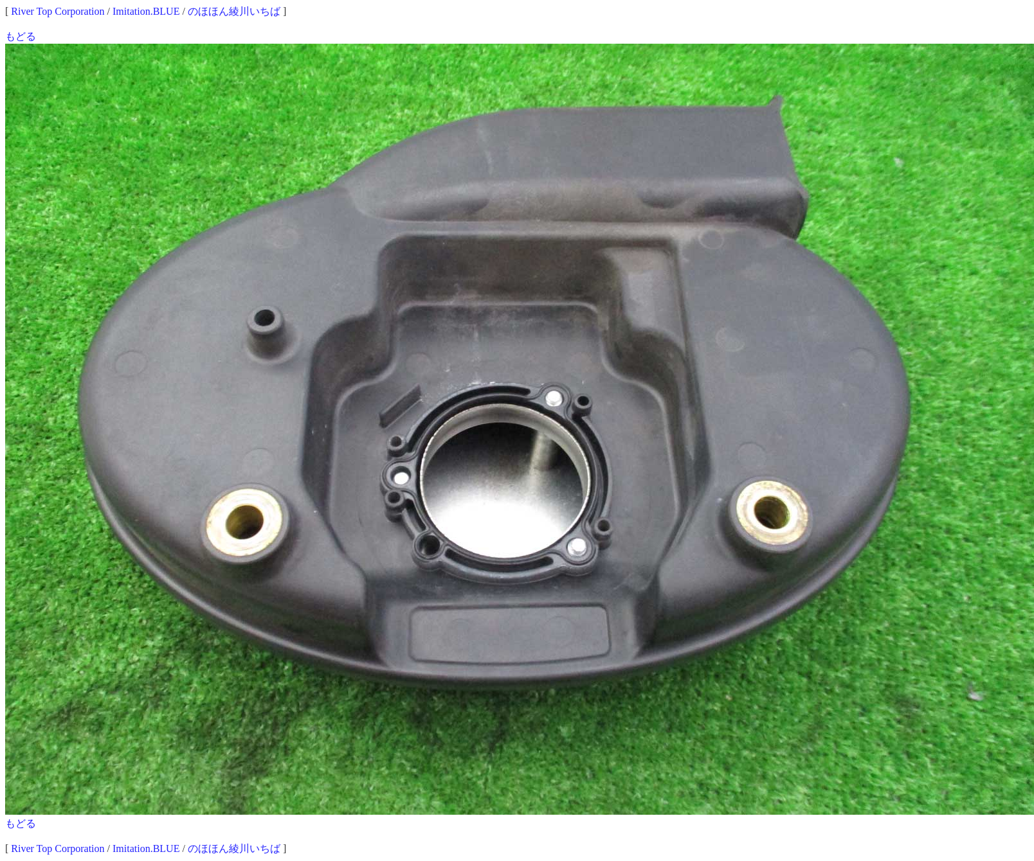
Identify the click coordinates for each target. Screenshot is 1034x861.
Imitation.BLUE (146, 11)
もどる (20, 36)
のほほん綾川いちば (234, 11)
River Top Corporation (57, 11)
